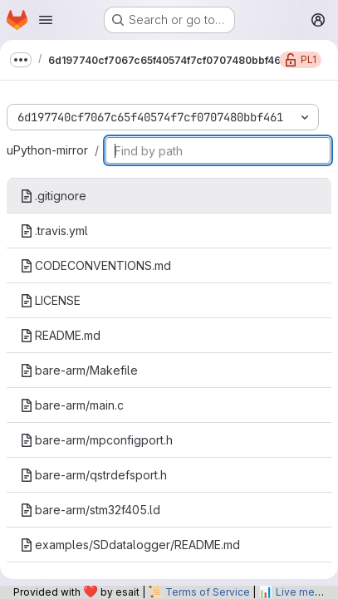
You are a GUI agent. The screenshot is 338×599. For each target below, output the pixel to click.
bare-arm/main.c (72, 405)
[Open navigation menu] (45, 20)
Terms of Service (207, 592)
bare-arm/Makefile (79, 370)
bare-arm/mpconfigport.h (96, 440)
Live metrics (306, 592)
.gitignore (53, 196)
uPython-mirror (47, 150)
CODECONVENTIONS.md (95, 265)
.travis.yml (54, 230)
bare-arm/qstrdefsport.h (93, 475)
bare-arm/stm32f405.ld (90, 510)
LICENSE (50, 300)
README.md (60, 335)
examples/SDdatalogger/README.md (130, 545)
